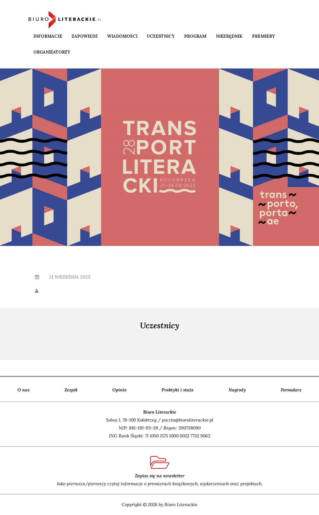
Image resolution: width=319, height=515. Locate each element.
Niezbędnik (229, 36)
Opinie (119, 390)
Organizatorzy (51, 52)
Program (195, 36)
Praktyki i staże (178, 390)
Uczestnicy (161, 36)
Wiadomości (122, 36)
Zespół (70, 390)
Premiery (263, 36)
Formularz (291, 390)
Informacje (47, 36)
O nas (23, 390)
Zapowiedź (85, 36)
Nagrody (237, 390)
